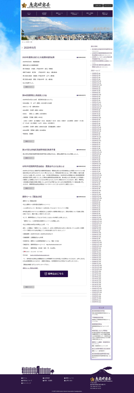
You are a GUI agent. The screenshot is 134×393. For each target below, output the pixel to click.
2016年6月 (95, 297)
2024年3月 (95, 121)
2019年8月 (95, 225)
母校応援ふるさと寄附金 (99, 328)
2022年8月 (95, 157)
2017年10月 (95, 267)
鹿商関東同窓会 (97, 321)
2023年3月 (95, 143)
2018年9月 (95, 246)
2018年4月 (95, 255)
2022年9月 (95, 155)
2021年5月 (95, 185)
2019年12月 (95, 217)
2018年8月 (95, 248)
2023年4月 (95, 141)
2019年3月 (95, 234)
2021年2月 (95, 191)
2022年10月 (95, 153)
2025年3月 (95, 98)
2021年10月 (95, 176)
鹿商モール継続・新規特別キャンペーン (101, 340)
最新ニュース (59, 13)
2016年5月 (95, 299)
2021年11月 (95, 174)
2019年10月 (95, 221)
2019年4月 (95, 233)
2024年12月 (95, 103)
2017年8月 (95, 271)
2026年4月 (95, 73)
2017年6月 (95, 274)
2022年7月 (95, 158)
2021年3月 (95, 189)
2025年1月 (95, 102)
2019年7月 (95, 227)
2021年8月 (95, 179)
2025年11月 (95, 83)
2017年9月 (95, 269)
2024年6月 (95, 115)
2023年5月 (95, 140)
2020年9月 (95, 200)
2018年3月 (95, 257)
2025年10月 (95, 84)
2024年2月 (95, 122)
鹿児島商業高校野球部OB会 (100, 351)
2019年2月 (95, 236)
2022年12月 (95, 149)
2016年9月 (95, 291)
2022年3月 (95, 166)
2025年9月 (95, 86)
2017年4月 (95, 278)
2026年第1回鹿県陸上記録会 (100, 61)
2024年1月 (95, 124)
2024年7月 (95, 113)
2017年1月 (95, 284)
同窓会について (74, 13)
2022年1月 (95, 170)
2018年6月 (95, 252)
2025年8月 (95, 88)
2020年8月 (95, 202)
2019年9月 (95, 223)
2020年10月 (95, 198)
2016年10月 (95, 290)
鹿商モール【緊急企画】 (32, 197)
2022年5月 (95, 162)
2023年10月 (95, 130)
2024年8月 (95, 111)
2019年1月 (95, 238)
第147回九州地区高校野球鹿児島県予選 (38, 150)
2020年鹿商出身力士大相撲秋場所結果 (38, 57)
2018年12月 (95, 240)
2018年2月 (95, 259)
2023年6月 (95, 138)
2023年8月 (95, 134)
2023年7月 (95, 136)
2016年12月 (95, 286)
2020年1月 (95, 215)
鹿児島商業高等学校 (98, 308)
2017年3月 (95, 280)
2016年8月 (95, 293)
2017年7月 (95, 272)
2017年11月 (95, 265)
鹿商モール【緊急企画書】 (30, 268)
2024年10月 (95, 107)
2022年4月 (95, 164)
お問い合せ (98, 5)
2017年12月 (95, 263)
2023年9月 (95, 132)
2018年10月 (95, 244)
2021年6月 (95, 183)
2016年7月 (95, 295)
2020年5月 (95, 208)
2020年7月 (95, 204)
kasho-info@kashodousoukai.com (39, 255)
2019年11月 (95, 219)
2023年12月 (95, 126)
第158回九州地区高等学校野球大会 (102, 49)
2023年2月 (95, 145)
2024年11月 (95, 105)
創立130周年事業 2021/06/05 (101, 346)
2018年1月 (95, 261)
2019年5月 (95, 231)
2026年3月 (95, 75)
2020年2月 (95, 214)
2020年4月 (95, 210)
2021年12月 (95, 172)
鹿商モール (105, 13)
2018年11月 (95, 242)
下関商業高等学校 (97, 315)
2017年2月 (95, 282)
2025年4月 (95, 96)
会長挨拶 (44, 13)
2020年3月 (95, 212)
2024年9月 (95, 109)
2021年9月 (95, 177)
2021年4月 (95, 187)
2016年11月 (95, 288)
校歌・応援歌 (89, 13)
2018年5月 (95, 253)
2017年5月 (95, 276)
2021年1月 (95, 193)
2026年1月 (95, 79)
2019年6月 (95, 229)
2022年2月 (95, 168)
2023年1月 (95, 147)
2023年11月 (95, 128)
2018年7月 (95, 250)
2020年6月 (95, 206)
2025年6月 (95, 92)
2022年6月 (95, 160)
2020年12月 (95, 195)
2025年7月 (95, 90)
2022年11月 (95, 151)
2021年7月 (95, 181)
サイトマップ (108, 5)
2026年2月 (95, 77)
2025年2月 (95, 100)
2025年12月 (95, 81)
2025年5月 (95, 94)
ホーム (29, 13)
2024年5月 (95, 117)
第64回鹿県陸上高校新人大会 (34, 95)
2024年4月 (95, 119)
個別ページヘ (28, 87)
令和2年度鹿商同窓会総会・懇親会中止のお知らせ (43, 166)
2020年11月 (95, 196)
